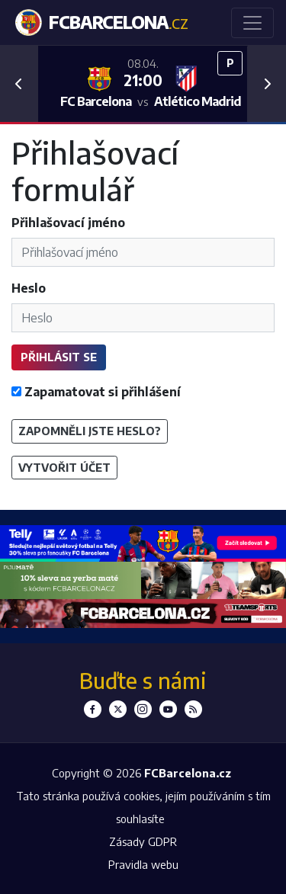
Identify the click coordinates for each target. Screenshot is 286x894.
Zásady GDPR (143, 841)
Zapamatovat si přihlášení (96, 391)
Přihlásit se (59, 357)
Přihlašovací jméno (68, 222)
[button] (19, 84)
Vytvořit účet (64, 467)
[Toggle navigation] (252, 23)
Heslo (28, 288)
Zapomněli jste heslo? (89, 430)
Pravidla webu (143, 864)
